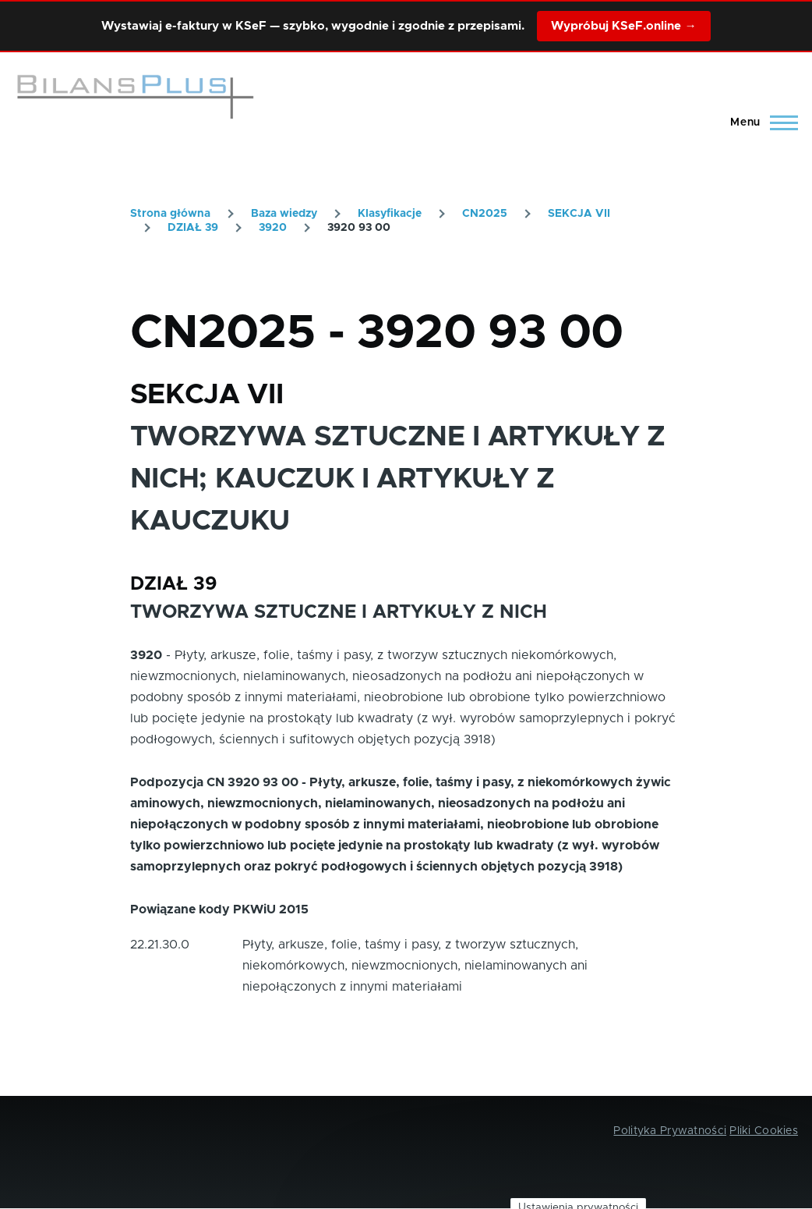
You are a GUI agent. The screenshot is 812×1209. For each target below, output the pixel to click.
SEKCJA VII (579, 213)
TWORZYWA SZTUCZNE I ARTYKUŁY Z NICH (338, 612)
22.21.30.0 (159, 944)
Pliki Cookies (763, 1131)
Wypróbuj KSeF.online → (623, 26)
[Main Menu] (759, 122)
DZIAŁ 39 (193, 227)
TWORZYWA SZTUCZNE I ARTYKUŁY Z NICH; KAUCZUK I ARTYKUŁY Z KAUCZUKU (397, 479)
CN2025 (484, 213)
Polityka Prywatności (669, 1131)
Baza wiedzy (284, 213)
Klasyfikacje (390, 213)
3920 (273, 227)
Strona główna (170, 213)
